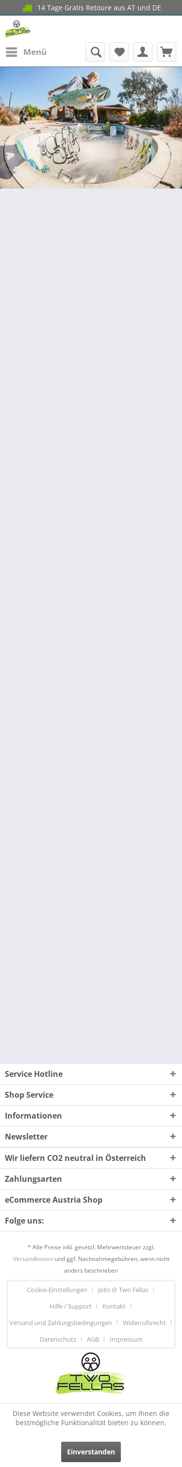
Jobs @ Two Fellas (123, 1289)
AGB (93, 1339)
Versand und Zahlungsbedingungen (60, 1322)
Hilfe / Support (71, 1306)
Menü (26, 50)
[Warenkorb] (166, 52)
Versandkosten (33, 1259)
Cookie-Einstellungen (57, 1289)
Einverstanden (91, 1451)
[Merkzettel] (119, 52)
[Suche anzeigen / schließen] (95, 52)
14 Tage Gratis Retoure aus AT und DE (91, 8)
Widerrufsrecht (144, 1322)
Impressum (126, 1339)
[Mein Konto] (142, 52)
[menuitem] (25, 52)
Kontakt (114, 1306)
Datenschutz (58, 1339)
